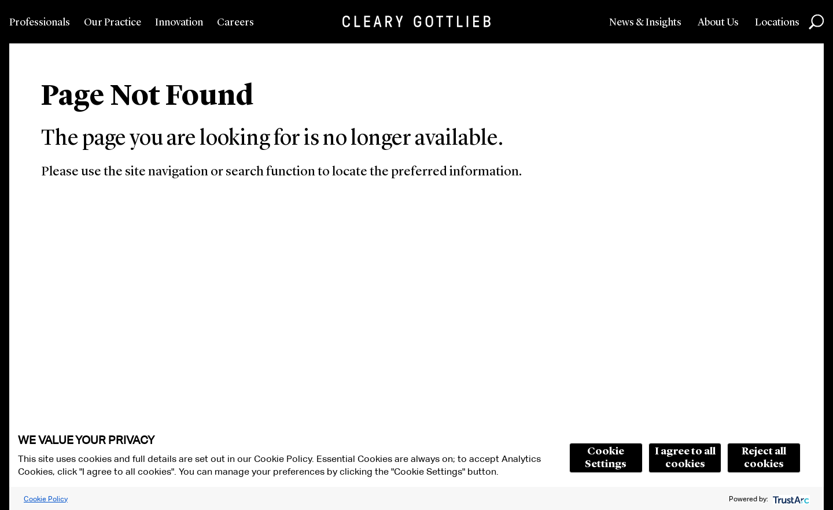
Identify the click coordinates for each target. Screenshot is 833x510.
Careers (235, 22)
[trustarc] (790, 498)
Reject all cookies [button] (764, 457)
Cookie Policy (46, 498)
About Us (718, 22)
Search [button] (816, 22)
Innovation (179, 22)
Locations (777, 22)
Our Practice (112, 22)
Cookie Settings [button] (605, 457)
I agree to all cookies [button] (685, 457)
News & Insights (645, 22)
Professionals (39, 22)
